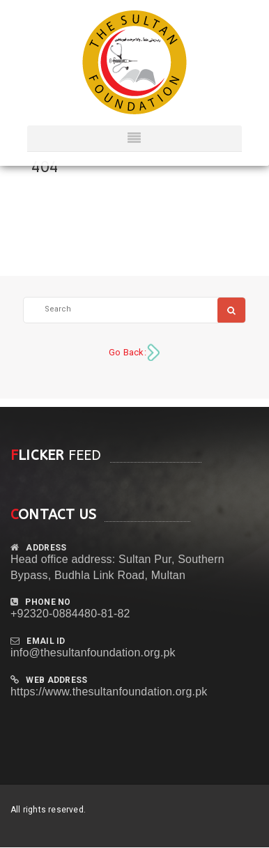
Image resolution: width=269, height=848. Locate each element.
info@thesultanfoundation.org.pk (93, 652)
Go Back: (127, 352)
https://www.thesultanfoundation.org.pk (108, 691)
